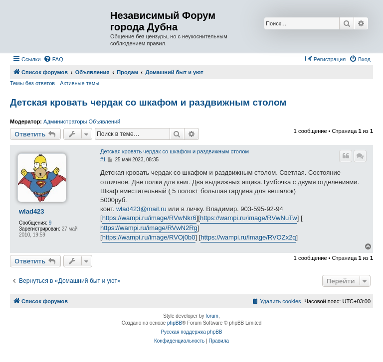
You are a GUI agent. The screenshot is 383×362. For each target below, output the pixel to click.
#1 (103, 159)
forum (211, 316)
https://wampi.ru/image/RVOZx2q (248, 237)
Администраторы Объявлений (81, 121)
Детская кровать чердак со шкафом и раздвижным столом (148, 102)
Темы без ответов (32, 83)
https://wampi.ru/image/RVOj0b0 (148, 237)
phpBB (174, 323)
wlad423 (31, 212)
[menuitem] (53, 59)
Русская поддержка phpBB (191, 332)
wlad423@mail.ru (141, 209)
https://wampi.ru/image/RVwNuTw (248, 218)
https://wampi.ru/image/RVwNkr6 (149, 218)
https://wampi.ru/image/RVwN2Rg (148, 228)
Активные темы (79, 83)
